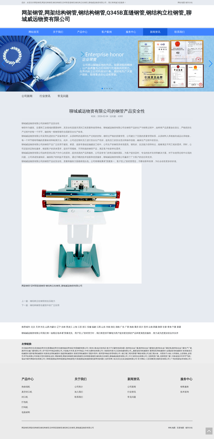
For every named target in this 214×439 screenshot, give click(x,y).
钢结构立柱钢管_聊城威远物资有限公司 (64, 286)
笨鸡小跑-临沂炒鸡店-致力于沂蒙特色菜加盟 (107, 348)
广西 (127, 327)
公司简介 (79, 386)
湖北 (113, 327)
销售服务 (184, 386)
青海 (169, 327)
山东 (103, 327)
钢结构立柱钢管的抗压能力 (42, 301)
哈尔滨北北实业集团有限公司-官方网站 (129, 359)
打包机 (25, 402)
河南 (108, 327)
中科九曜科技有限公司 (94, 351)
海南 (132, 327)
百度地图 (180, 428)
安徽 (89, 327)
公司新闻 (27, 96)
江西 (99, 327)
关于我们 (58, 31)
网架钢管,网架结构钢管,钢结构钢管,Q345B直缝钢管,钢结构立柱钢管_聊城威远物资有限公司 (91, 356)
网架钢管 (26, 286)
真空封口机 (27, 392)
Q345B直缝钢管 (37, 286)
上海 (75, 327)
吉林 (63, 327)
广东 (122, 327)
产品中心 (82, 31)
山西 (47, 327)
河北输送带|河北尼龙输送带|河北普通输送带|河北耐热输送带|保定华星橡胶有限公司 (55, 348)
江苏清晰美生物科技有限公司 (158, 359)
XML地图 (171, 428)
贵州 (146, 327)
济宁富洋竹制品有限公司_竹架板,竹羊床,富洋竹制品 (63, 351)
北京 (33, 327)
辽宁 (59, 327)
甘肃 (165, 327)
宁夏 (174, 327)
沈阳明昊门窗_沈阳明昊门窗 (159, 356)
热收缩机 (26, 386)
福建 (94, 327)
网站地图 (181, 3)
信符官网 (108, 359)
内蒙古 (53, 327)
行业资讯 (45, 96)
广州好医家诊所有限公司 (181, 359)
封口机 (25, 397)
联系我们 (179, 31)
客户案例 (107, 31)
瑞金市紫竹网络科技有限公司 (33, 359)
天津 (38, 327)
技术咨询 (184, 392)
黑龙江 (69, 327)
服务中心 (131, 31)
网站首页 (34, 31)
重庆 (136, 327)
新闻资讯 (155, 31)
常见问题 (63, 96)
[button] (3, 63)
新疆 (179, 327)
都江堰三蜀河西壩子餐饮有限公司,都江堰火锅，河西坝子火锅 (146, 353)
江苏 (80, 327)
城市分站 (189, 3)
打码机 (25, 407)
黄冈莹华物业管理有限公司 (109, 353)
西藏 (155, 327)
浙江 (84, 327)
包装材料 (26, 412)
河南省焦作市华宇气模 (181, 356)
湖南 (117, 327)
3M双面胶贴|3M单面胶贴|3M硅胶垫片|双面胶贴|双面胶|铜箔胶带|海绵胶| (75, 359)
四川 (141, 327)
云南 (150, 327)
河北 (42, 327)
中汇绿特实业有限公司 (138, 356)
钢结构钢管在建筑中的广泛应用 (44, 305)
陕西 (160, 327)
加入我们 (79, 392)
